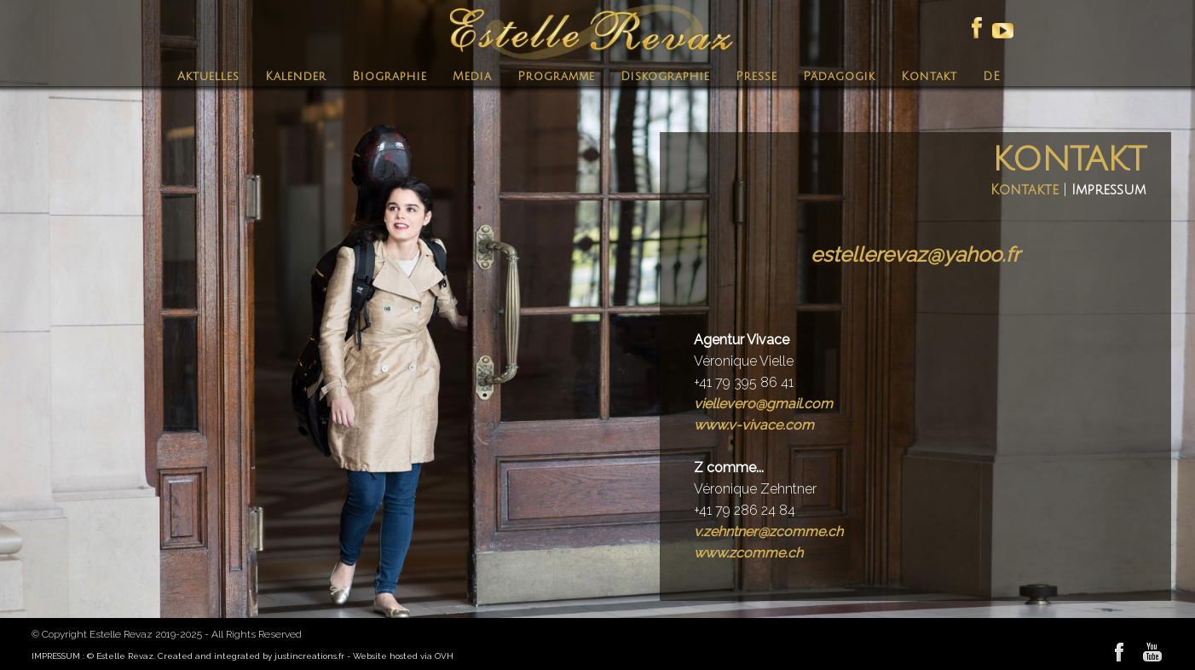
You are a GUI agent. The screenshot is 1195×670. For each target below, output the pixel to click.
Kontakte (1024, 190)
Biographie (389, 76)
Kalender (295, 76)
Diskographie (665, 76)
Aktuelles (208, 76)
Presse (756, 76)
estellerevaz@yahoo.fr (915, 254)
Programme (556, 76)
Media (472, 76)
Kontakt (929, 76)
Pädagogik (839, 76)
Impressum (1108, 190)
